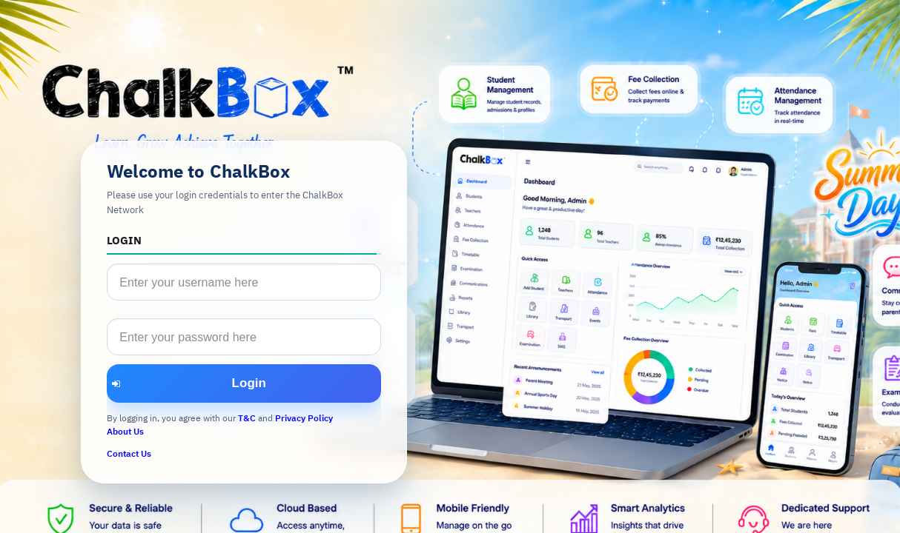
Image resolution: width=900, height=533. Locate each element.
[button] (244, 383)
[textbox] (244, 282)
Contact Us (129, 453)
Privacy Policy (304, 417)
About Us (125, 431)
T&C (247, 417)
